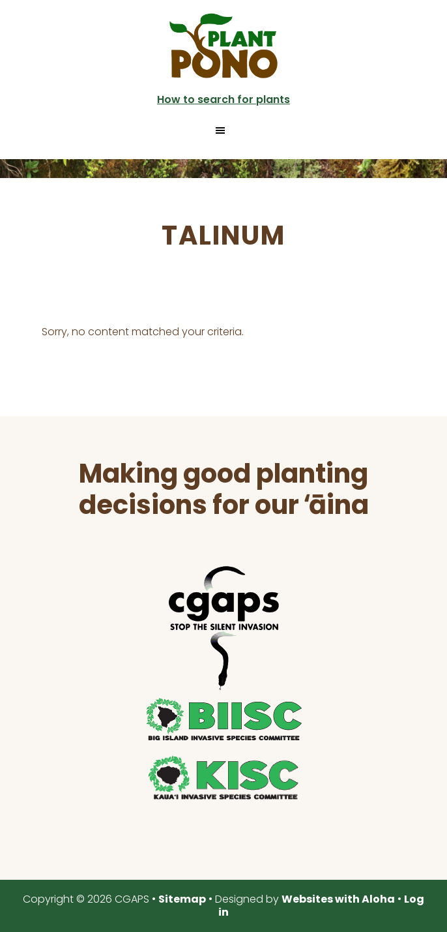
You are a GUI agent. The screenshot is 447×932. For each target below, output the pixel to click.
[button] (223, 130)
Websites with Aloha (338, 899)
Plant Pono (223, 45)
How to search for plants (223, 99)
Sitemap (182, 899)
